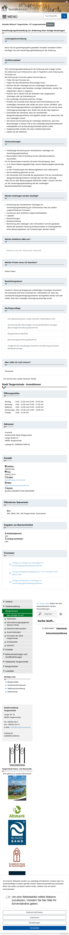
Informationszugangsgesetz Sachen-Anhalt (18, 623)
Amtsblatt (9, 671)
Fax (5, 725)
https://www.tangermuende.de (17, 485)
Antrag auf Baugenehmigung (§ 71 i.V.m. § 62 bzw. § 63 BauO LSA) (33, 573)
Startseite (21, 12)
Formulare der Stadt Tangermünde (15, 637)
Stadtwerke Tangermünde (16, 662)
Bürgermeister (11, 666)
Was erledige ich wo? (60, 12)
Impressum (34, 917)
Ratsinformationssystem (16, 629)
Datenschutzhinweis (34, 912)
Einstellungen (34, 923)
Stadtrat (8, 601)
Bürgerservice (46, 12)
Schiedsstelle (12, 642)
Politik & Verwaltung (33, 12)
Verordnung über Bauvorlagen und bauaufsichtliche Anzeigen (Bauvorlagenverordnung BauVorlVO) (32, 326)
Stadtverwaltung (12, 606)
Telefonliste (11, 619)
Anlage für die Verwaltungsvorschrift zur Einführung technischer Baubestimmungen (33, 347)
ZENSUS (10, 646)
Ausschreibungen (14, 632)
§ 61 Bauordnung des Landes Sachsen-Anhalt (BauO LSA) (31, 319)
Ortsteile (9, 649)
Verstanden (34, 928)
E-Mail (6, 727)
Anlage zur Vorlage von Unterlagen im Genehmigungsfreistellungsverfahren (26, 564)
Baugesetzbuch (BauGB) (18, 334)
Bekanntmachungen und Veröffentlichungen (16, 655)
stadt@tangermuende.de (20, 727)
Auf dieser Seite (43, 603)
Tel (5, 722)
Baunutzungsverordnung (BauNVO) (22, 340)
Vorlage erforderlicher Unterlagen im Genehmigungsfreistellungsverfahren (25, 582)
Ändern (50, 24)
